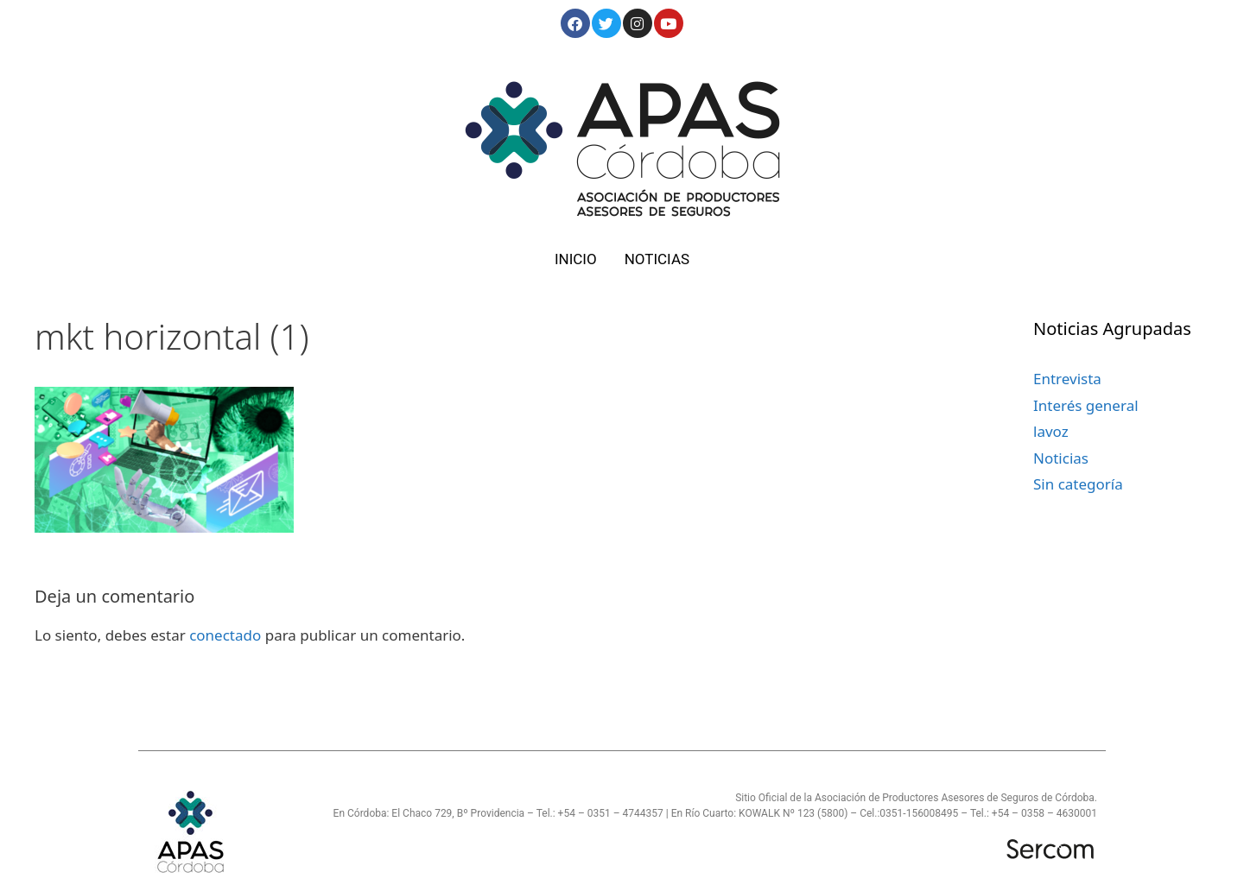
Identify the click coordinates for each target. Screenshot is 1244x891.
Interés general (1086, 405)
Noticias (1060, 458)
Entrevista (1067, 379)
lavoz (1051, 431)
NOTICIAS (657, 259)
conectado (225, 635)
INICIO (576, 259)
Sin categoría (1078, 484)
